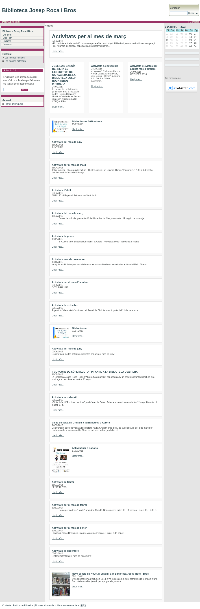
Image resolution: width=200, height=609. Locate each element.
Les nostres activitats (15, 61)
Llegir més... (58, 51)
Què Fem (7, 38)
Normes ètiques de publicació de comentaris (57, 605)
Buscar (193, 13)
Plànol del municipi (14, 104)
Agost (171, 27)
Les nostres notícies (15, 57)
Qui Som (7, 35)
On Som (7, 41)
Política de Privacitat (23, 605)
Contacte (194, 22)
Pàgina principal (11, 22)
